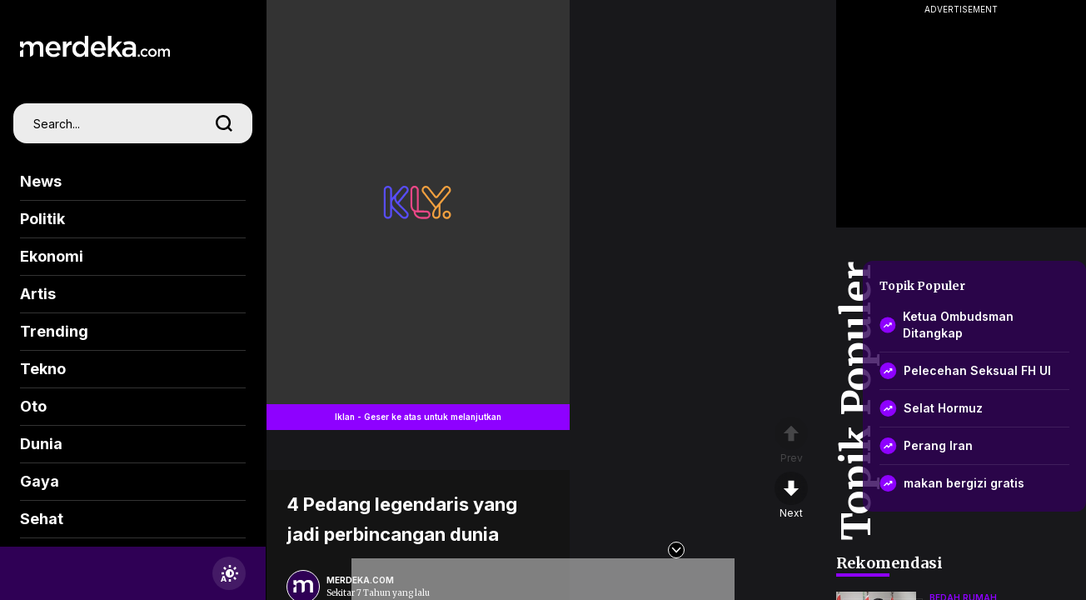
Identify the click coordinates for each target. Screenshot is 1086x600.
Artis (38, 293)
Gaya (39, 481)
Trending (54, 331)
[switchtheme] (229, 573)
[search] (224, 123)
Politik (42, 219)
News (41, 181)
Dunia (41, 443)
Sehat (41, 519)
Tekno (43, 369)
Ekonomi (51, 256)
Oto (33, 406)
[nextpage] (791, 496)
